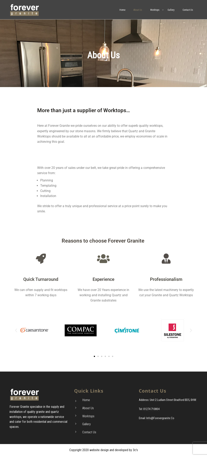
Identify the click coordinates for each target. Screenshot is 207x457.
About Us (137, 10)
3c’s (135, 450)
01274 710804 (151, 409)
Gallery (171, 10)
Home (122, 10)
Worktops (154, 10)
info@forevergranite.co (160, 418)
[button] (16, 330)
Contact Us (188, 10)
